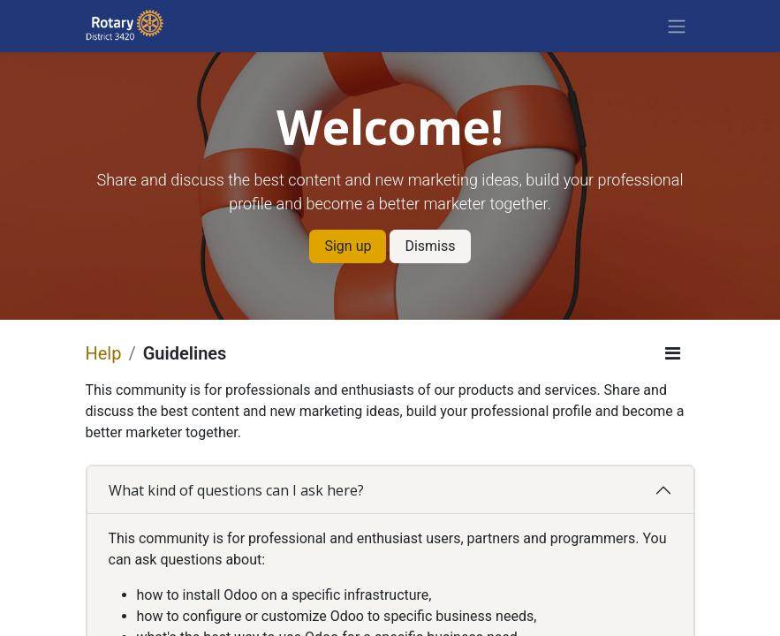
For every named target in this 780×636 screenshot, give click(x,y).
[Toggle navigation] (676, 26)
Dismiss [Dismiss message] (430, 246)
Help (104, 353)
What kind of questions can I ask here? (236, 490)
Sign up (347, 246)
